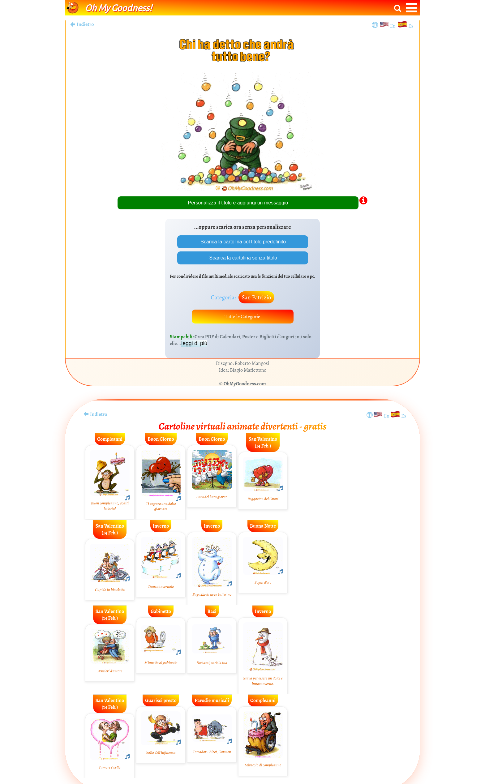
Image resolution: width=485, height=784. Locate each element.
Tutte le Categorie (242, 316)
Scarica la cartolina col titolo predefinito (242, 241)
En (393, 26)
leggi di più (194, 344)
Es (410, 26)
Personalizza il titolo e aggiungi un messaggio (238, 202)
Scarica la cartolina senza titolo (242, 257)
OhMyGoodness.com (245, 384)
